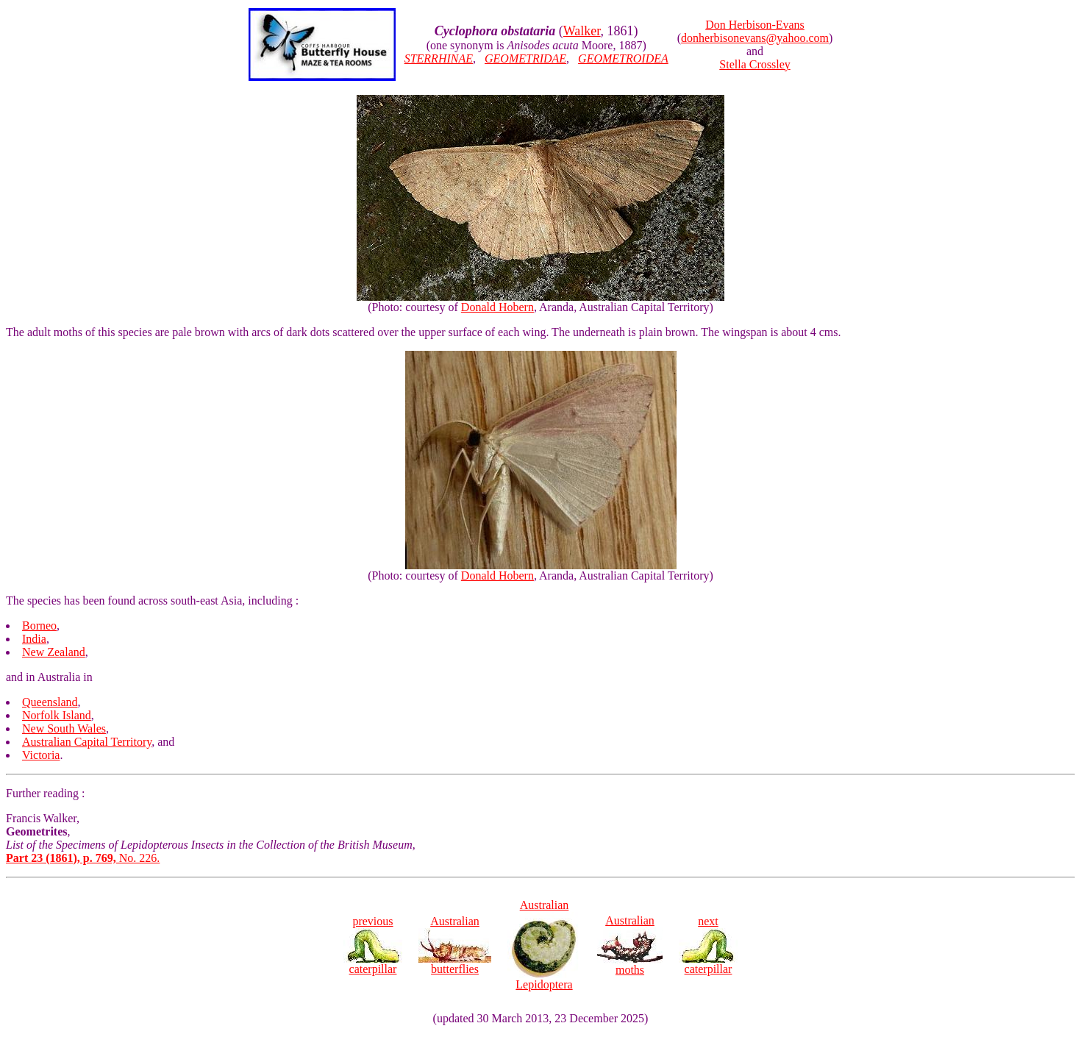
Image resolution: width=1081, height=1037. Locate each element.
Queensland (50, 702)
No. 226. (83, 858)
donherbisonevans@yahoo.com (755, 38)
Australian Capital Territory (86, 741)
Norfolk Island (56, 715)
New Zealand (53, 652)
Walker (582, 31)
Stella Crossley (754, 64)
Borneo (39, 625)
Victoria (41, 755)
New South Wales (64, 728)
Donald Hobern (497, 307)
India (34, 638)
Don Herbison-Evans (754, 24)
